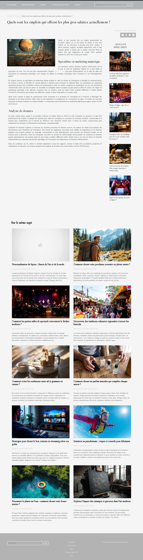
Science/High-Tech (60, 5)
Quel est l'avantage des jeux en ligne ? (119, 198)
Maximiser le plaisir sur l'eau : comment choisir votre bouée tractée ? (39, 503)
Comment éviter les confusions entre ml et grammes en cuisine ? (37, 383)
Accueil (9, 16)
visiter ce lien (60, 71)
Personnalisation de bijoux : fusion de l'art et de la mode (38, 264)
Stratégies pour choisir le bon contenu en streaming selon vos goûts (40, 443)
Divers (77, 5)
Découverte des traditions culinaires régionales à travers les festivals (101, 323)
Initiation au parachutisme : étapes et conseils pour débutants (101, 441)
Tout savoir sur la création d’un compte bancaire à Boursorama (119, 168)
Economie (11, 5)
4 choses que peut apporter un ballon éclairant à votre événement (119, 75)
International (28, 5)
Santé (43, 5)
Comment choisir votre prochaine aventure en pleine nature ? (101, 264)
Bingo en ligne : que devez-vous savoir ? (119, 106)
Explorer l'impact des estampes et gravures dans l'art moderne (102, 501)
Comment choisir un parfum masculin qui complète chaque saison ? (100, 383)
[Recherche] (110, 5)
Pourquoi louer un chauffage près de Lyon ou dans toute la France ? (119, 136)
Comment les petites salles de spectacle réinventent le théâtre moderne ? (40, 323)
